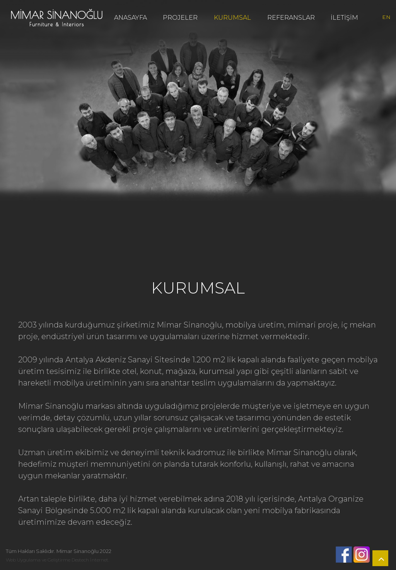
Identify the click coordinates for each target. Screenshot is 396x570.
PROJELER (180, 17)
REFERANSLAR (291, 17)
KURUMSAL (232, 17)
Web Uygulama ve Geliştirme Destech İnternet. (57, 560)
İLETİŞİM (344, 17)
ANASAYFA (130, 17)
